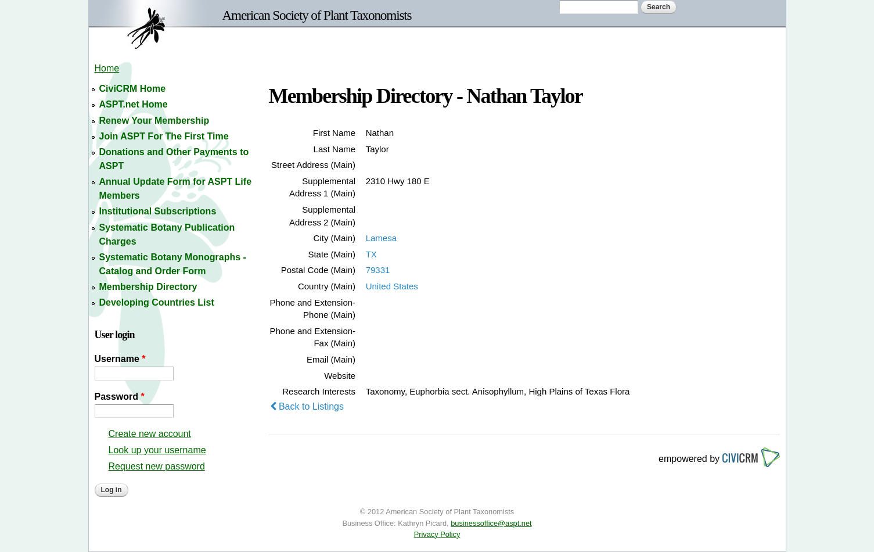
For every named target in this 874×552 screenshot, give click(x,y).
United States (392, 286)
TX (371, 254)
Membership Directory (148, 287)
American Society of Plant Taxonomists (317, 15)
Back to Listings (307, 406)
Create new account (150, 434)
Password (120, 397)
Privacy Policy (437, 534)
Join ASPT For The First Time (164, 136)
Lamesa (381, 238)
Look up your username (157, 450)
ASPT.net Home (133, 104)
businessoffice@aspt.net (491, 523)
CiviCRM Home (132, 89)
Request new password (157, 466)
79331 (378, 270)
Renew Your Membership (154, 121)
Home (107, 68)
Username (120, 359)
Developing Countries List (156, 302)
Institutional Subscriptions (158, 211)
